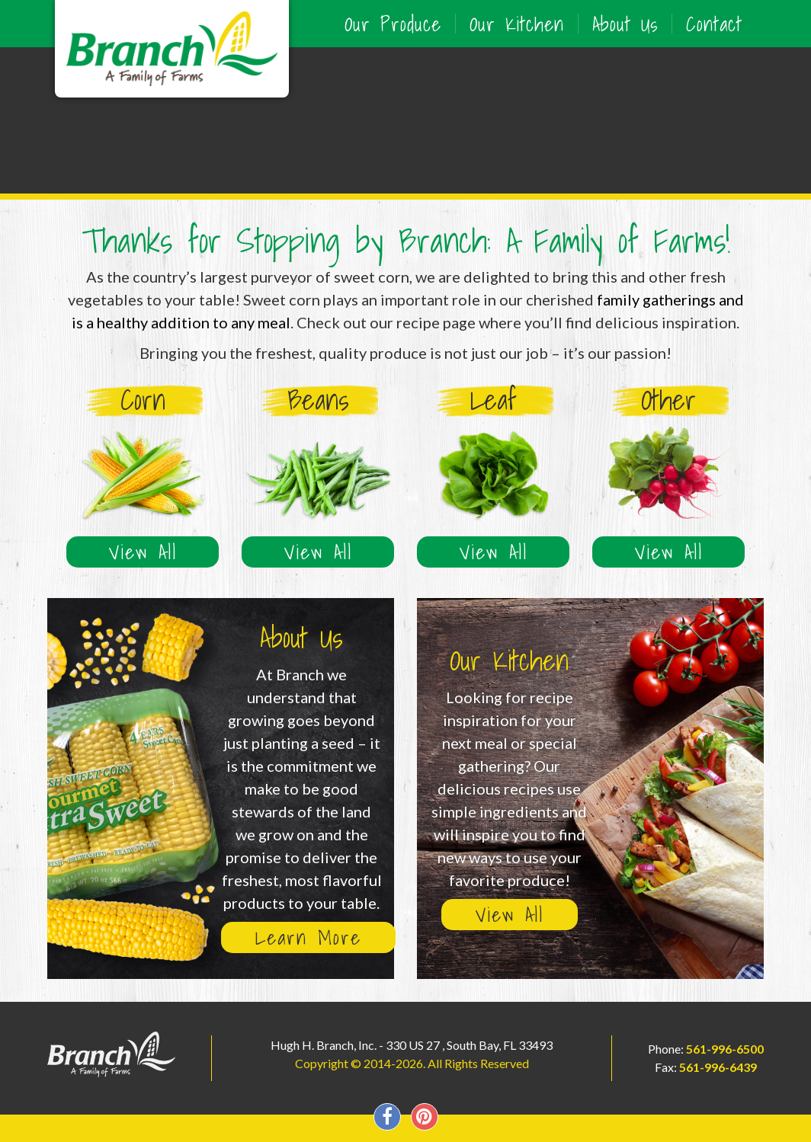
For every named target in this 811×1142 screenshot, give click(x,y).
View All (143, 552)
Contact (714, 24)
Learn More (308, 937)
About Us (625, 24)
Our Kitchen (517, 24)
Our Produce (393, 24)
